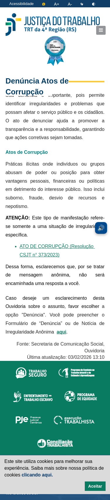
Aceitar (95, 486)
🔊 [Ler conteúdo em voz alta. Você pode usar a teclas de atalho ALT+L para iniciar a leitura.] (101, 228)
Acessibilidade (21, 3)
